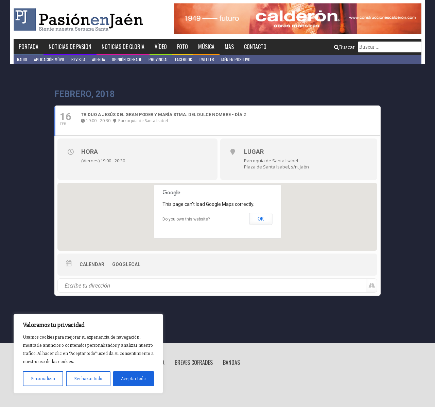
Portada (28, 47)
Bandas (231, 362)
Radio (22, 59)
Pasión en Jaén (80, 19)
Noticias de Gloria (123, 47)
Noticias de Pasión (70, 47)
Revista (78, 59)
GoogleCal (126, 264)
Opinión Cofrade (127, 59)
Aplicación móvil (49, 59)
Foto (182, 47)
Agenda (98, 59)
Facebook (183, 59)
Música (206, 47)
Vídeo (161, 47)
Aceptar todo (133, 378)
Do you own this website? (186, 219)
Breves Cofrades (194, 362)
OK (261, 219)
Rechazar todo (88, 378)
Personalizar (43, 378)
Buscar (344, 47)
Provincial (158, 59)
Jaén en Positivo (235, 59)
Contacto (255, 47)
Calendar (92, 264)
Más (229, 47)
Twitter (206, 59)
